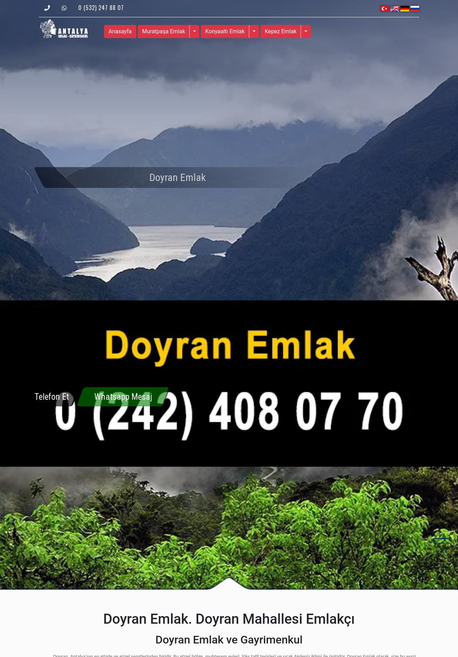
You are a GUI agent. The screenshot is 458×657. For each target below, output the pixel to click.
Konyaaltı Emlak (225, 31)
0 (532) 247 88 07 (101, 7)
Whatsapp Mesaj (123, 397)
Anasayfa (120, 31)
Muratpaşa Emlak (163, 31)
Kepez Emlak (281, 31)
